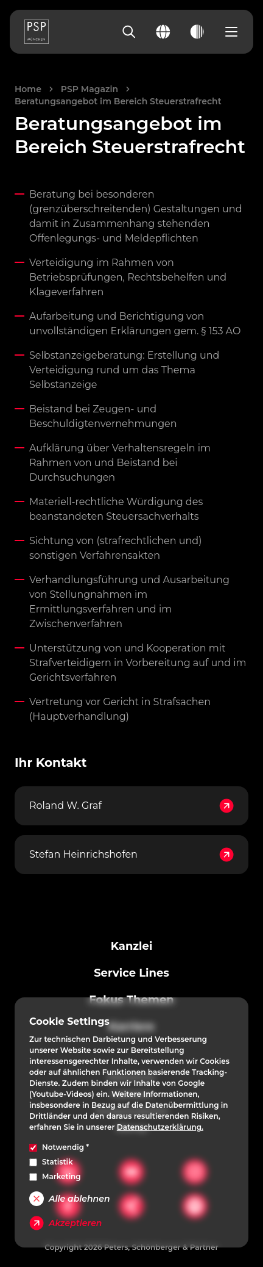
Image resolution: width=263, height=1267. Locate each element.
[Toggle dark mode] (197, 31)
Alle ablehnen (69, 1198)
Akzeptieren (65, 1223)
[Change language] (163, 31)
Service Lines (131, 973)
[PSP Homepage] (36, 32)
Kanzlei (132, 946)
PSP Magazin (89, 89)
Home (28, 89)
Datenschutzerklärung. (160, 1127)
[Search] (129, 31)
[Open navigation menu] (231, 31)
